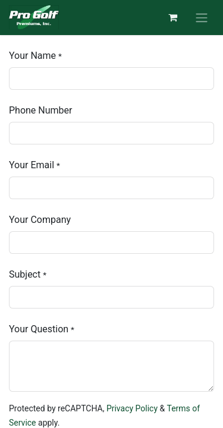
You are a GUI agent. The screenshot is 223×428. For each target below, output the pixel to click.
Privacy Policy (132, 408)
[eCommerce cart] (172, 17)
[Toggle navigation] (201, 17)
